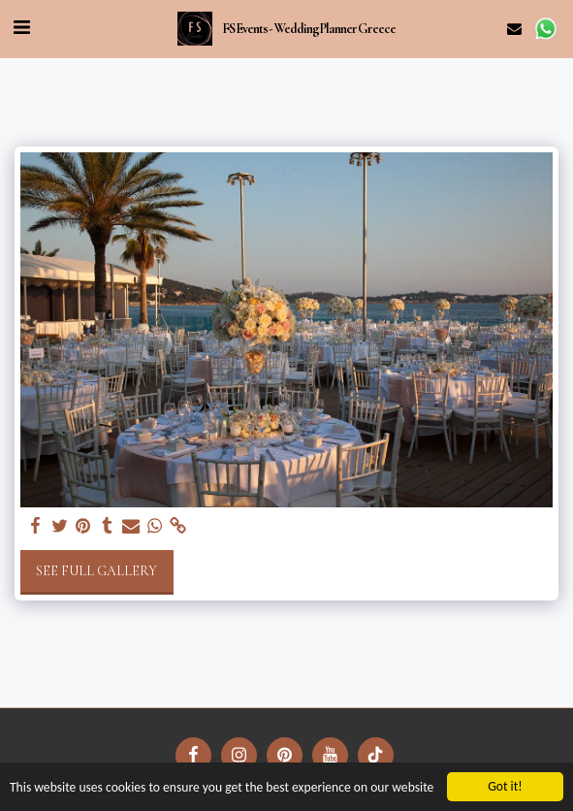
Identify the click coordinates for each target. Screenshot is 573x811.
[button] (21, 28)
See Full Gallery (96, 571)
